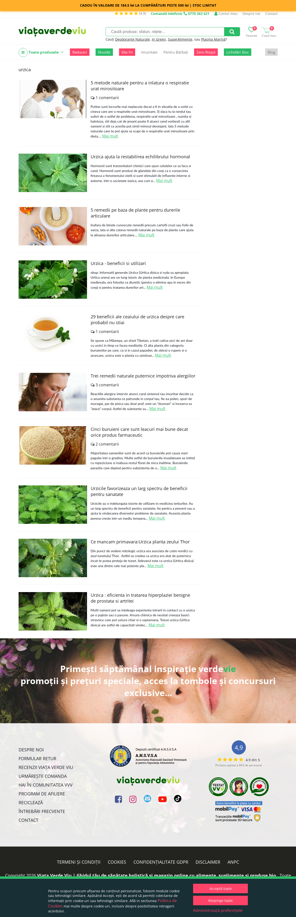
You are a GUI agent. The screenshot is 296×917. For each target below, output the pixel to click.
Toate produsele (41, 52)
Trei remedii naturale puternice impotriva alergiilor (143, 376)
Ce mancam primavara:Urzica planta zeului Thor (140, 542)
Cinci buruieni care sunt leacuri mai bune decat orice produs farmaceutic (139, 432)
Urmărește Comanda (43, 776)
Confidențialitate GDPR (160, 862)
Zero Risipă (206, 52)
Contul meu (226, 13)
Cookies (117, 862)
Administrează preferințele (217, 910)
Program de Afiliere (42, 794)
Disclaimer (208, 862)
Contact (271, 13)
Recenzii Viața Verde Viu (46, 767)
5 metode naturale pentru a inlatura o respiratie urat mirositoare (140, 86)
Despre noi (251, 13)
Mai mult (110, 136)
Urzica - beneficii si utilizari (118, 263)
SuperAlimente (180, 39)
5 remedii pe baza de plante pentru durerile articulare (135, 213)
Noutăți (104, 52)
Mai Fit (127, 52)
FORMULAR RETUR (37, 758)
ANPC (233, 862)
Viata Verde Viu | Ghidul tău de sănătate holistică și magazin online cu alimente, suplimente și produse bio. (157, 875)
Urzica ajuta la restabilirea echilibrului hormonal (140, 157)
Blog (271, 52)
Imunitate (149, 52)
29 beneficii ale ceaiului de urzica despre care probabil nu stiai (137, 319)
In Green (159, 39)
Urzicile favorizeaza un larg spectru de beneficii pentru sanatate (139, 491)
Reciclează (31, 802)
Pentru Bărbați (176, 52)
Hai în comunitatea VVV (46, 785)
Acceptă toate (220, 888)
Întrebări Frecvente (42, 811)
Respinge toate (220, 900)
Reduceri (79, 52)
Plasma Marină (213, 39)
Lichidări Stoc (237, 52)
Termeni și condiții (78, 862)
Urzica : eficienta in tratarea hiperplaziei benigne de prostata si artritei (140, 598)
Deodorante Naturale (132, 39)
